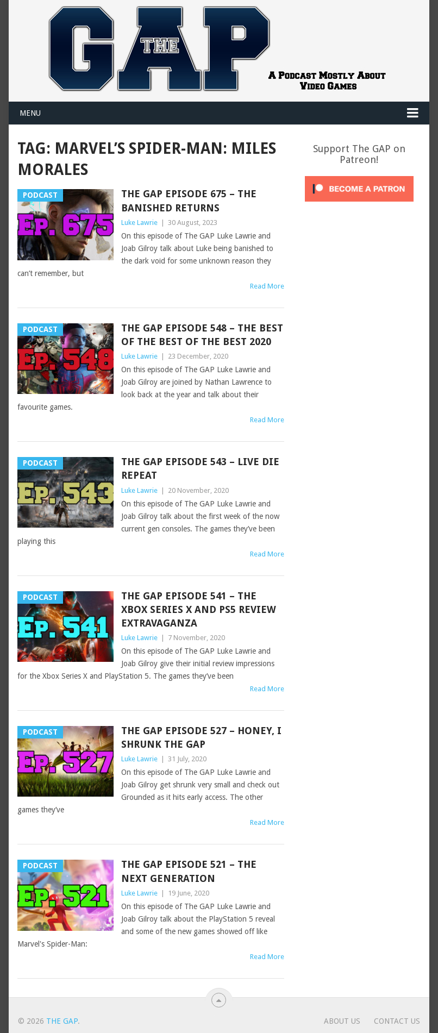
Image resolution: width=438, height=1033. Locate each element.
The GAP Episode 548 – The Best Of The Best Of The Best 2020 (202, 334)
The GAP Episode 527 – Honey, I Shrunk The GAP (201, 737)
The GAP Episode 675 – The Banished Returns (188, 200)
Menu (30, 113)
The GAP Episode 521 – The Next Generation (188, 871)
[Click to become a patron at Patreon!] (359, 204)
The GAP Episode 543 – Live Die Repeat (200, 468)
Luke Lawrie (139, 222)
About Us (342, 1021)
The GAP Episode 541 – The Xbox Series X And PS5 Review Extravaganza (198, 609)
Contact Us (397, 1021)
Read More (267, 286)
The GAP (62, 1021)
